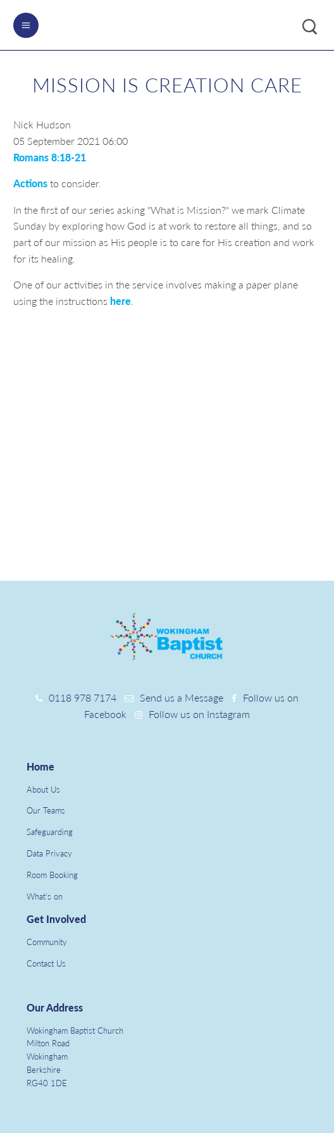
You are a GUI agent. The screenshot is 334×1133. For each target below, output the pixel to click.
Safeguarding (50, 832)
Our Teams (46, 810)
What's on (45, 896)
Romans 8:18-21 (49, 157)
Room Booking (52, 875)
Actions (31, 183)
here (120, 301)
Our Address (55, 1007)
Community (47, 942)
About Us (43, 789)
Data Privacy (49, 853)
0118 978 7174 (82, 697)
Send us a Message (181, 697)
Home (40, 766)
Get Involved (56, 919)
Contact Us (46, 963)
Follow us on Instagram (199, 714)
